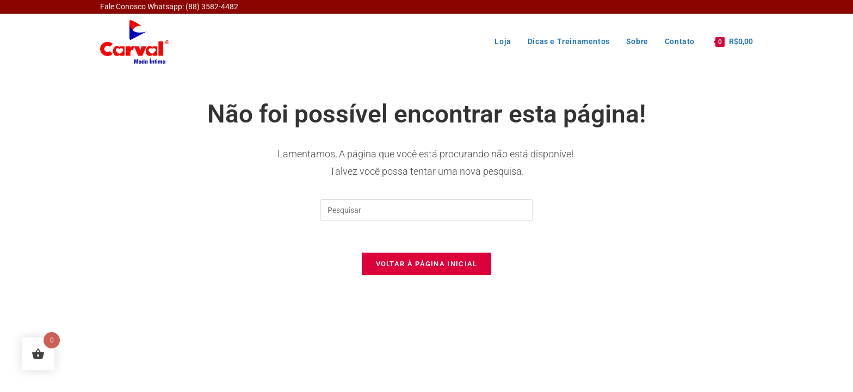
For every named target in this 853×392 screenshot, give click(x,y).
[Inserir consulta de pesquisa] (426, 210)
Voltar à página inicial (427, 265)
